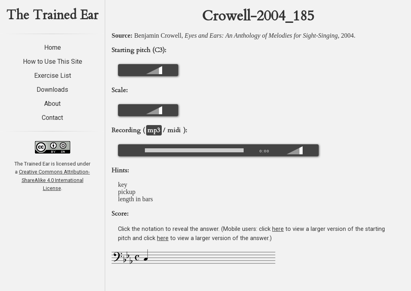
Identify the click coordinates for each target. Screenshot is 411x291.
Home (52, 47)
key (122, 184)
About (52, 103)
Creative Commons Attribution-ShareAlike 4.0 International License (54, 180)
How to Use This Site (52, 61)
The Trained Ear (52, 15)
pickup (127, 191)
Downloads (52, 89)
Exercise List (52, 75)
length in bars (135, 199)
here (278, 229)
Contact (52, 117)
